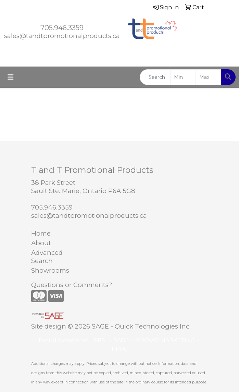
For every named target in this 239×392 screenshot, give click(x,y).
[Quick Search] (155, 77)
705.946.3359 (62, 28)
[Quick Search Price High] (208, 77)
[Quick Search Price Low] (183, 77)
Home (41, 233)
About (41, 243)
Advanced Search (47, 257)
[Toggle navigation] (10, 77)
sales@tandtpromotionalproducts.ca (62, 36)
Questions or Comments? (71, 285)
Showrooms (50, 270)
